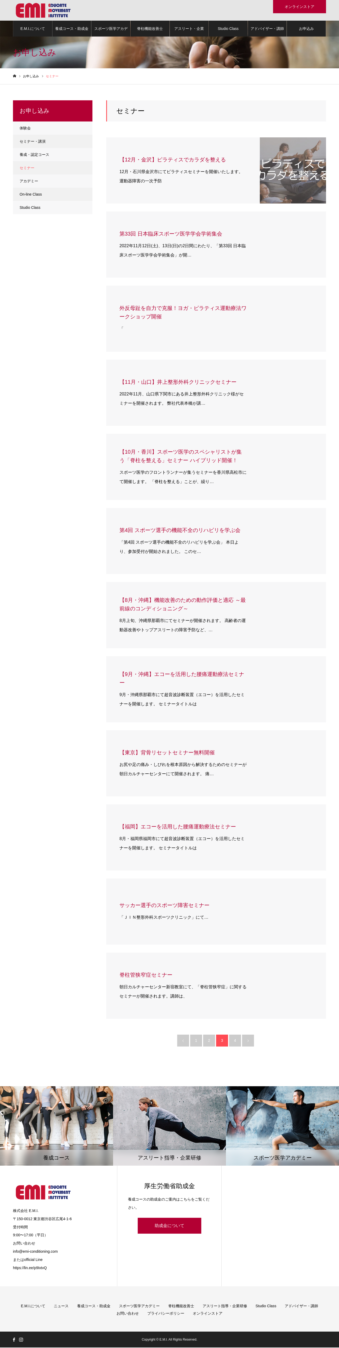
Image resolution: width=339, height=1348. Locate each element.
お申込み (306, 29)
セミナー (27, 168)
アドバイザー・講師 (267, 29)
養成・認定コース (34, 155)
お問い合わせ (128, 1314)
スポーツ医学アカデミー (111, 32)
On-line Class (31, 195)
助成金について (169, 1226)
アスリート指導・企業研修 (225, 1306)
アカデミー (29, 181)
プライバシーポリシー (165, 1314)
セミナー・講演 (33, 142)
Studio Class (228, 29)
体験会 (25, 129)
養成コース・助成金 (71, 29)
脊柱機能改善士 (150, 29)
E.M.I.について (32, 29)
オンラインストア (207, 1314)
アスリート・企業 (189, 29)
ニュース (61, 1306)
